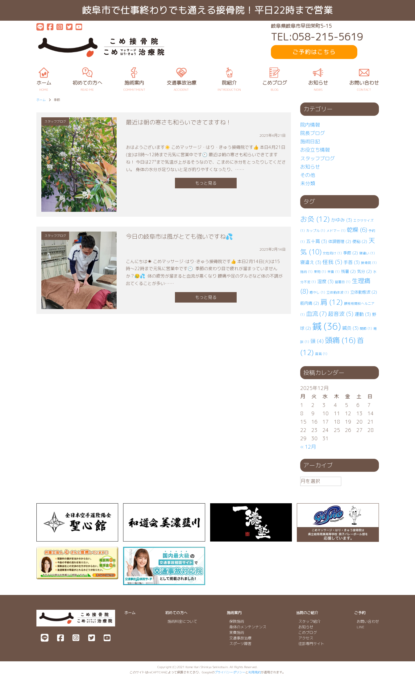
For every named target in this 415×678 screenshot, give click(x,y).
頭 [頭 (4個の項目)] (317, 341)
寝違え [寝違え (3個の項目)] (310, 262)
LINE (360, 627)
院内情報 (310, 124)
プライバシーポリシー (229, 672)
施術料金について (182, 621)
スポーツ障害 (240, 643)
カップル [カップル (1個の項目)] (315, 230)
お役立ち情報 (315, 149)
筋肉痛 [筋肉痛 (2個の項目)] (309, 303)
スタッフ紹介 (309, 621)
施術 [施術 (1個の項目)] (306, 272)
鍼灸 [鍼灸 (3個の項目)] (350, 328)
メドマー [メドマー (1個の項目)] (336, 230)
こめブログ (307, 632)
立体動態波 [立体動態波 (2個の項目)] (363, 292)
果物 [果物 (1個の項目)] (320, 272)
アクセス (305, 638)
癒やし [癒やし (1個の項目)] (317, 292)
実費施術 (236, 632)
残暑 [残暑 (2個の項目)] (348, 271)
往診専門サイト (311, 643)
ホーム (129, 612)
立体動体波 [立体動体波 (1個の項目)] (337, 292)
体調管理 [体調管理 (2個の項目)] (339, 241)
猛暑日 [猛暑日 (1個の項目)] (343, 282)
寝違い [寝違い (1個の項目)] (367, 253)
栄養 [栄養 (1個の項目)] (333, 272)
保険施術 (236, 621)
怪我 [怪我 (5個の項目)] (332, 262)
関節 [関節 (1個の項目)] (366, 328)
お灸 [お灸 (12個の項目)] (315, 219)
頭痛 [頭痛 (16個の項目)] (340, 340)
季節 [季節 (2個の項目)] (350, 253)
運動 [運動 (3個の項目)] (363, 314)
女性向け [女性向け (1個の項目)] (332, 253)
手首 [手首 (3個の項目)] (351, 262)
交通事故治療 (240, 638)
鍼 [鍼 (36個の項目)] (326, 326)
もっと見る (206, 183)
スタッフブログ (317, 158)
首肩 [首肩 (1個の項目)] (321, 354)
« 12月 (308, 446)
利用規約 (254, 672)
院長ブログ (312, 133)
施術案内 (234, 612)
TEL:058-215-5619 (317, 37)
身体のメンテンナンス (247, 627)
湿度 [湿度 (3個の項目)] (325, 281)
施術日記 (310, 141)
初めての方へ (176, 612)
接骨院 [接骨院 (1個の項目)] (369, 263)
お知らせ (310, 166)
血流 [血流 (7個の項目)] (316, 313)
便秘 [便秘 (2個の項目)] (359, 241)
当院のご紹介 (307, 612)
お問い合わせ (368, 621)
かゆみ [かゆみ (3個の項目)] (341, 220)
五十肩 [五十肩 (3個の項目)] (316, 241)
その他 (307, 175)
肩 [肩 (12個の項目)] (331, 302)
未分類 (307, 183)
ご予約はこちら (314, 52)
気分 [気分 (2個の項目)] (364, 271)
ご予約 (359, 612)
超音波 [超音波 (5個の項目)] (340, 314)
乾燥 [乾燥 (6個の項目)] (357, 230)
